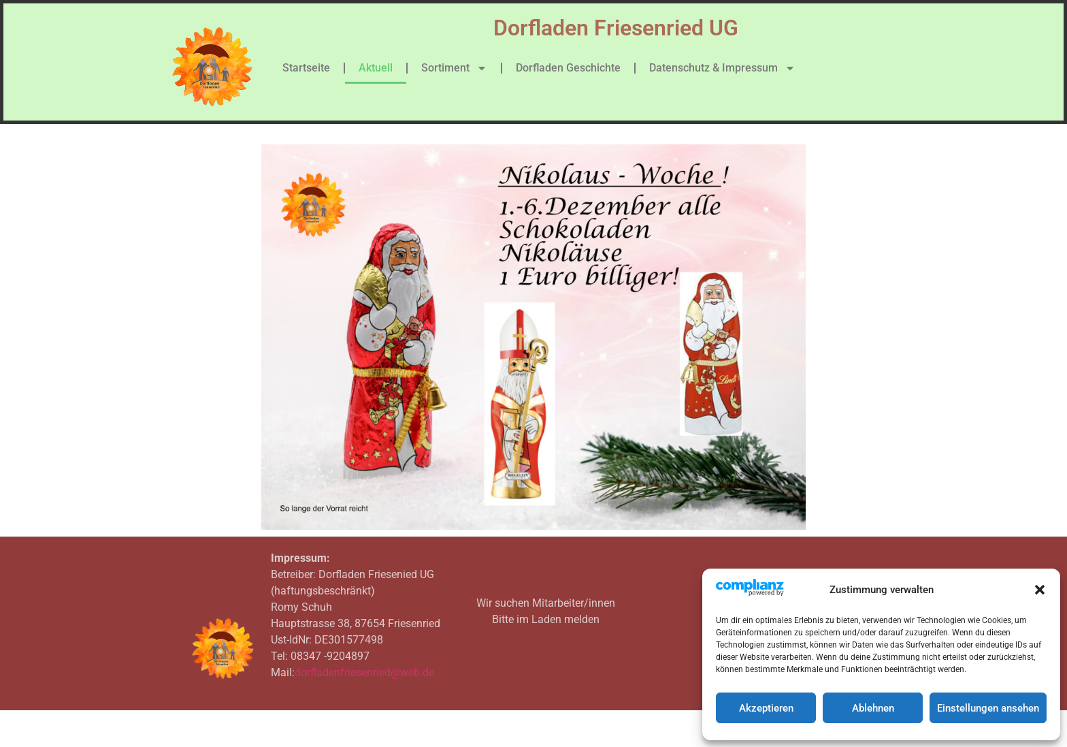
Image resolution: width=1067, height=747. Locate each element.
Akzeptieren (766, 708)
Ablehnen (873, 708)
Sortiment (454, 68)
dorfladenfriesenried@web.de (364, 672)
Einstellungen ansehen (988, 708)
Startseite (306, 67)
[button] (1040, 590)
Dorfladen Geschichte (568, 67)
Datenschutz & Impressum (722, 68)
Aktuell (376, 67)
